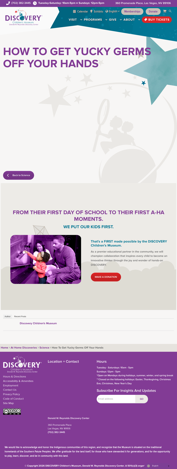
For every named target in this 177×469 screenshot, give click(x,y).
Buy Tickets (156, 20)
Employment (10, 385)
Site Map (8, 403)
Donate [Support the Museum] (153, 11)
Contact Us (9, 390)
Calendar (80, 11)
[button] (170, 12)
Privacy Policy (11, 394)
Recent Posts (20, 316)
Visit (73, 20)
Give (113, 20)
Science (44, 347)
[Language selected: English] (157, 466)
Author (7, 316)
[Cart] (166, 11)
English (113, 11)
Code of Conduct (13, 398)
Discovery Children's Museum (38, 323)
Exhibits (96, 11)
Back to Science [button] (18, 175)
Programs (93, 20)
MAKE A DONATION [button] (106, 277)
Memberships (132, 11)
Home (4, 347)
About (129, 20)
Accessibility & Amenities (18, 381)
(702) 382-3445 (21, 3)
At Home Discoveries (24, 347)
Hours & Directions (14, 376)
